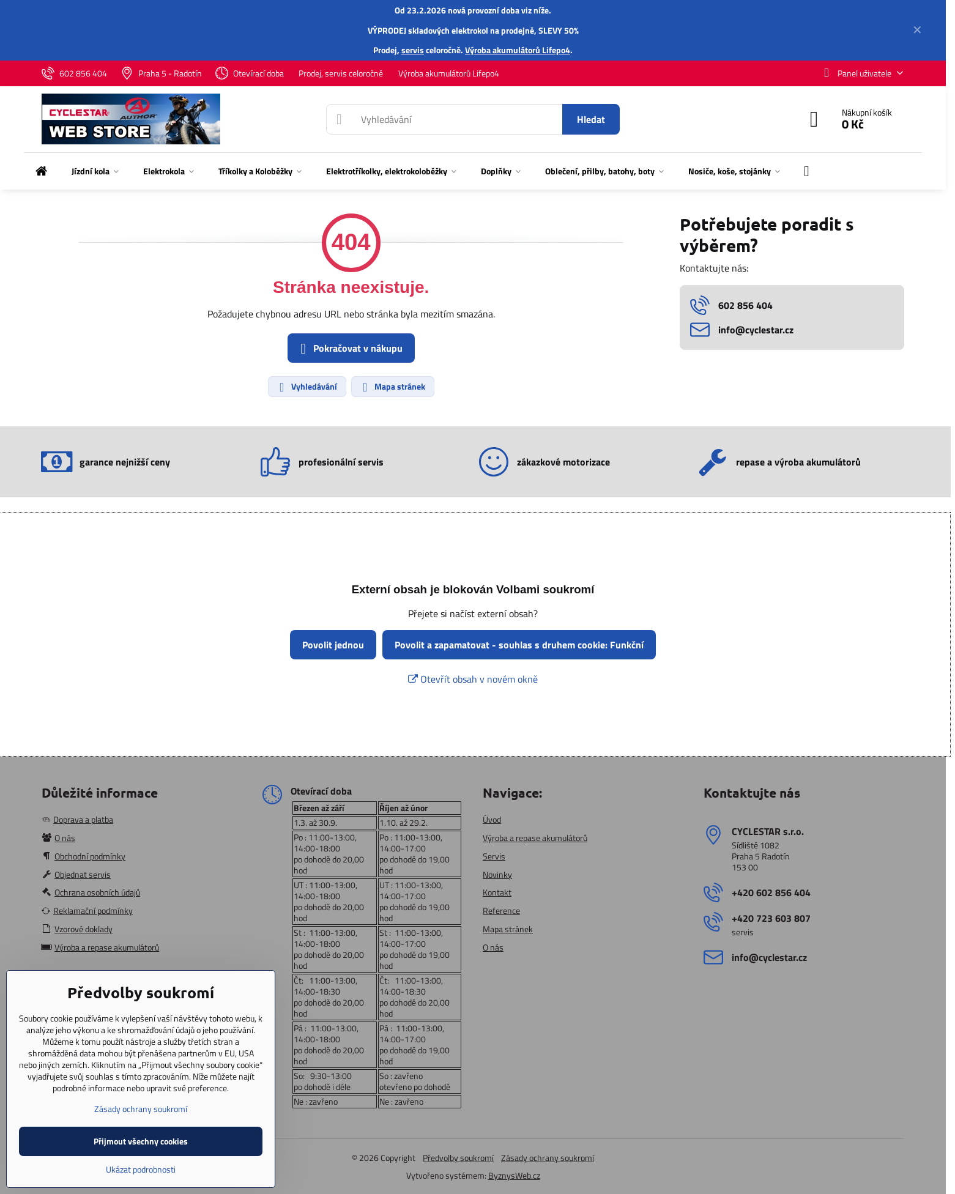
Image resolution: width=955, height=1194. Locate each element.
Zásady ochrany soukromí (547, 1157)
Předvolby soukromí (458, 1157)
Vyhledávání (306, 386)
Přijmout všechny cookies (141, 1141)
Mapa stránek (392, 386)
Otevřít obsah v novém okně (473, 679)
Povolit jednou (333, 644)
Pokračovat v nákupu (349, 348)
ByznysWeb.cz (514, 1175)
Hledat (591, 119)
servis (412, 49)
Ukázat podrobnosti (141, 1169)
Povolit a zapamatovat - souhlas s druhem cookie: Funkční (519, 644)
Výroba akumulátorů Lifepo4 (517, 49)
